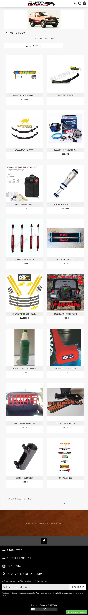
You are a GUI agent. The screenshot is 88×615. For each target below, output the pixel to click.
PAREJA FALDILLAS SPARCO (65, 368)
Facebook (44, 541)
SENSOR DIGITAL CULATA (65, 423)
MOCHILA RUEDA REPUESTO (65, 313)
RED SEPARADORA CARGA (24, 423)
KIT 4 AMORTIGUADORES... (24, 259)
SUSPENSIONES (65, 478)
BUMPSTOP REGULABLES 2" (65, 204)
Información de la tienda (25, 574)
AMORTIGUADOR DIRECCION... (24, 95)
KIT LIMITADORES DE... (65, 259)
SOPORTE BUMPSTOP (24, 478)
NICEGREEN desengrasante (24, 368)
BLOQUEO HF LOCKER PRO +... (65, 149)
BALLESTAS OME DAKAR (24, 149)
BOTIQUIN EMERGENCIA (24, 204)
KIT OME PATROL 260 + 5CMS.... (24, 313)
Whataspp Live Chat (76, 612)
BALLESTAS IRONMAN (65, 95)
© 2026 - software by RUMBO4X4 (44, 605)
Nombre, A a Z (33, 46)
